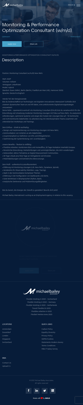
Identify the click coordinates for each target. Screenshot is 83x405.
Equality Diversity (48, 332)
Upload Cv (6, 366)
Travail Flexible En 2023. (41, 308)
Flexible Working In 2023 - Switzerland (41, 299)
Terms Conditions (48, 345)
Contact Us (6, 363)
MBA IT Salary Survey (50, 349)
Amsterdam (6, 329)
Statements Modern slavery (52, 342)
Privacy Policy (47, 336)
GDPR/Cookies (47, 339)
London (5, 336)
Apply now (11, 44)
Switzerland (7, 342)
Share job (33, 44)
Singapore (6, 339)
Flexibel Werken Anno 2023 (41, 314)
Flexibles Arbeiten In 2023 (41, 311)
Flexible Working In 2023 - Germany (41, 302)
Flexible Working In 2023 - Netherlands (41, 305)
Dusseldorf (6, 332)
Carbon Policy (47, 329)
